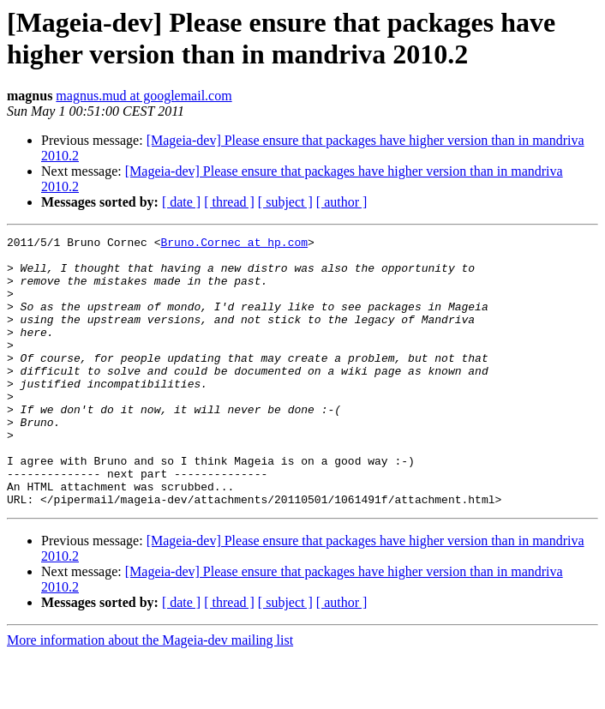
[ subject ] (285, 202)
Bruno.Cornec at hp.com (234, 244)
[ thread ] (229, 202)
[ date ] (181, 202)
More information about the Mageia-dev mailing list (150, 694)
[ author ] (342, 202)
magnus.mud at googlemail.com (143, 95)
